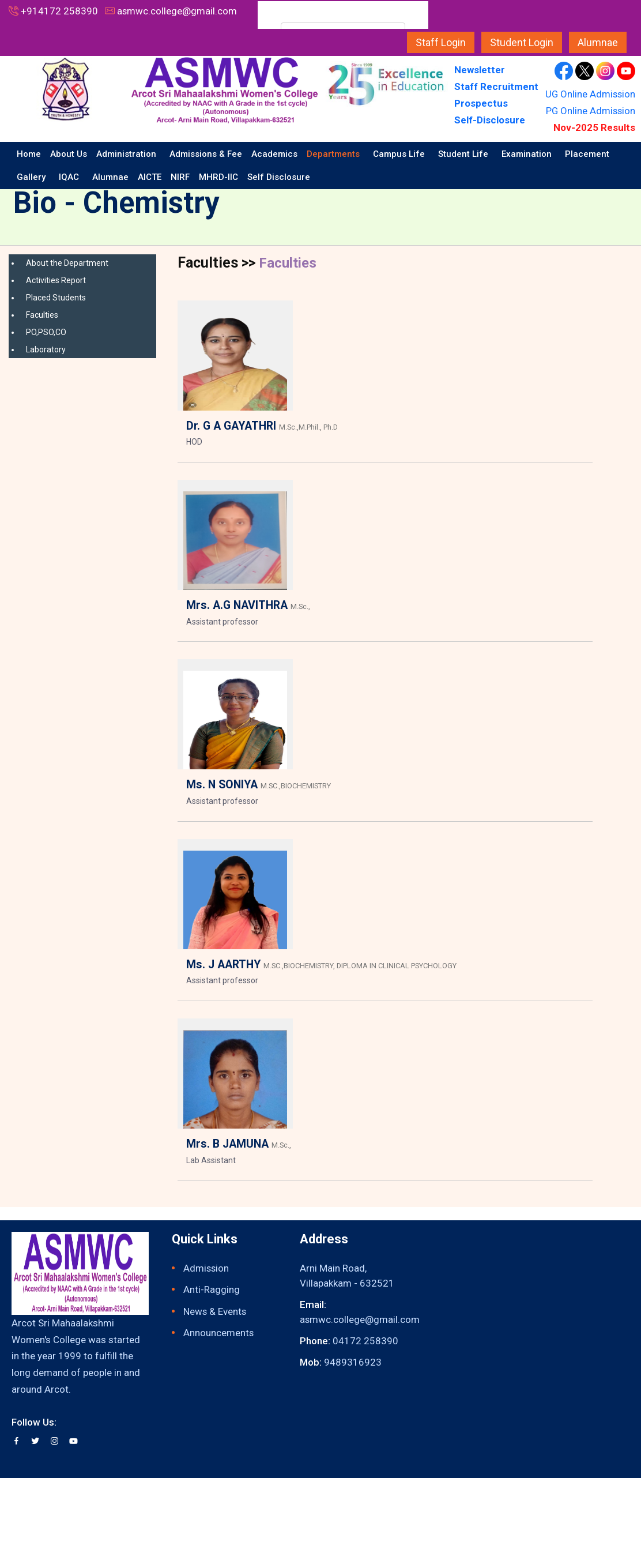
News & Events (215, 1311)
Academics (274, 154)
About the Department (67, 263)
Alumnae (598, 42)
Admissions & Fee (205, 154)
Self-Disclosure (489, 120)
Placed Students (56, 297)
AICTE (149, 177)
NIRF (180, 177)
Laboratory (46, 349)
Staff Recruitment (496, 86)
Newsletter (480, 70)
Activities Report (56, 280)
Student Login (521, 42)
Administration (127, 154)
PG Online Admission (589, 110)
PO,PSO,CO (46, 332)
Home (29, 154)
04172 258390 (365, 1341)
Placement (587, 154)
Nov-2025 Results (594, 127)
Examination (528, 154)
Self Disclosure (279, 177)
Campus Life (400, 154)
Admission (206, 1268)
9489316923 (353, 1362)
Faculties (42, 314)
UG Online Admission (589, 94)
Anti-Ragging (211, 1290)
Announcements (218, 1333)
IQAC (70, 177)
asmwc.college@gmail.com (177, 11)
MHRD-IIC (218, 177)
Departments (334, 154)
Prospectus (481, 103)
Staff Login (441, 42)
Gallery (32, 177)
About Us (68, 154)
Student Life (464, 154)
